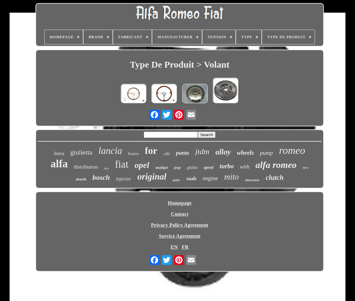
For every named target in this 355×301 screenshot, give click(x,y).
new (306, 167)
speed (208, 167)
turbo (227, 166)
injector (123, 178)
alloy (223, 152)
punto (182, 153)
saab (191, 178)
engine (210, 178)
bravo (133, 153)
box (106, 168)
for (151, 150)
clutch (275, 177)
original (151, 176)
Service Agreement (179, 236)
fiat (121, 164)
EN (174, 247)
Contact (180, 214)
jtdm (202, 151)
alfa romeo (276, 165)
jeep (177, 167)
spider (176, 180)
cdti (166, 153)
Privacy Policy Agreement (180, 225)
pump (266, 153)
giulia (192, 167)
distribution (86, 167)
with (245, 167)
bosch (101, 177)
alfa (59, 164)
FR (185, 247)
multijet (161, 167)
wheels (245, 152)
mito (231, 176)
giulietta (81, 152)
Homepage (179, 203)
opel (142, 165)
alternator (252, 180)
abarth (81, 179)
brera (59, 153)
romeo (292, 150)
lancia (110, 150)
